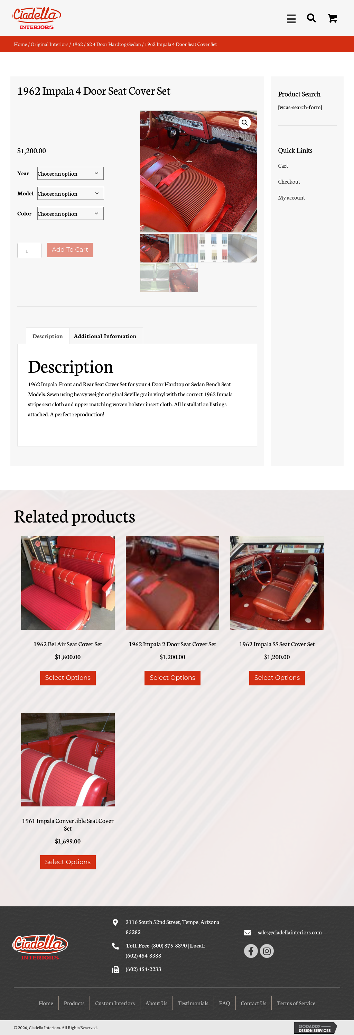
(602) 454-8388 (143, 954)
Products (74, 1002)
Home (20, 43)
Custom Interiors (115, 1002)
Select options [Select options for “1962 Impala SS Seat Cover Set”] (277, 677)
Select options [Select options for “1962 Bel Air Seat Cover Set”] (68, 677)
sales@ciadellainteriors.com (290, 931)
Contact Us (254, 1002)
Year (23, 172)
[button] (333, 18)
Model (25, 192)
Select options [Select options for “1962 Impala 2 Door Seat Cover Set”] (172, 677)
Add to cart (70, 249)
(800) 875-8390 (169, 944)
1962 (77, 43)
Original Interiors (49, 43)
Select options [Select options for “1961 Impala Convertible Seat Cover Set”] (68, 861)
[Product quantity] (29, 250)
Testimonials (193, 1002)
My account (291, 197)
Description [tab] (47, 335)
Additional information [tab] (105, 335)
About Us (156, 1002)
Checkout (289, 181)
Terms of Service (296, 1002)
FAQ (224, 1002)
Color (24, 212)
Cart (283, 165)
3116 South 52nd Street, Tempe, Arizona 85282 (173, 926)
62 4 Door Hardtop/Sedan (113, 43)
